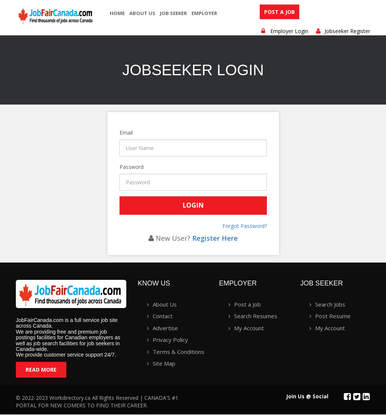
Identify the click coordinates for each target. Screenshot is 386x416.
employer (204, 13)
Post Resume (333, 318)
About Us (142, 13)
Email (120, 134)
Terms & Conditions (178, 353)
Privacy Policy (170, 341)
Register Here (215, 239)
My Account (249, 329)
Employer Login (289, 32)
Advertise (165, 329)
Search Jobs (330, 306)
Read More (41, 371)
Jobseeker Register (347, 32)
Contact (163, 318)
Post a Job (279, 12)
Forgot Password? (244, 227)
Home (117, 13)
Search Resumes (255, 318)
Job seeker (173, 13)
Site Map (164, 365)
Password (120, 168)
